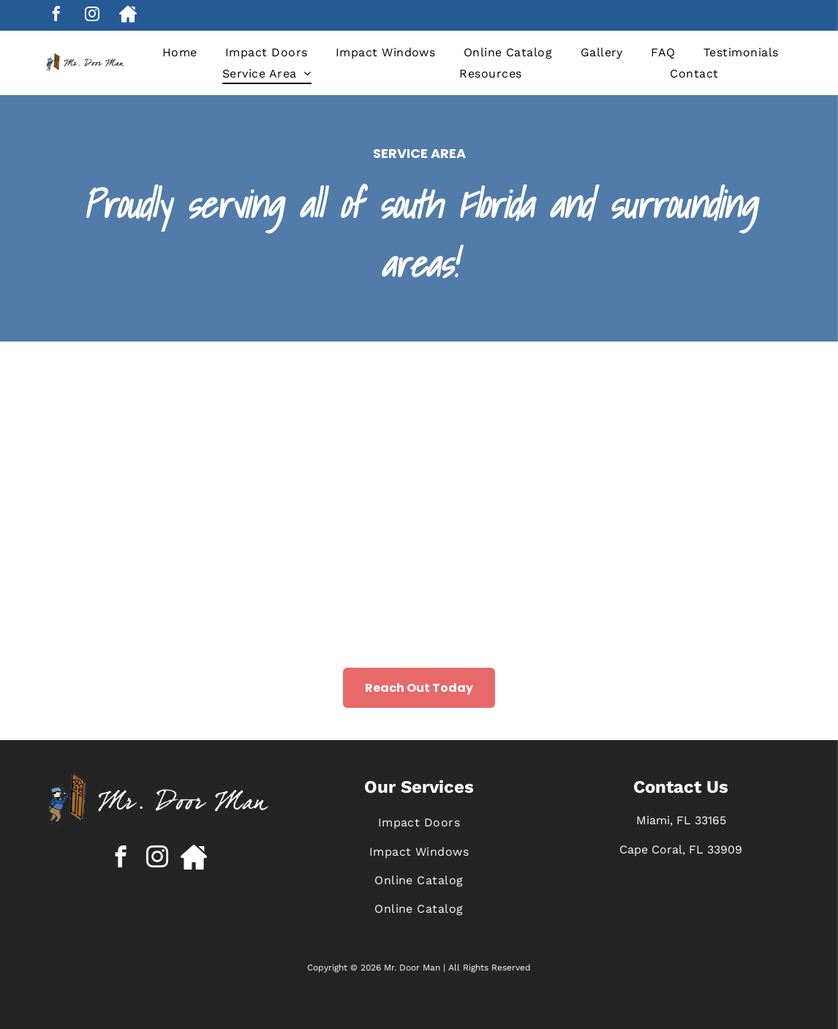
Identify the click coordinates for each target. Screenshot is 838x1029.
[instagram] (92, 16)
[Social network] (128, 16)
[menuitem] (180, 52)
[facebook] (56, 16)
